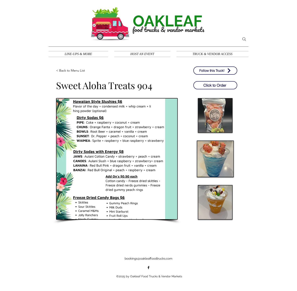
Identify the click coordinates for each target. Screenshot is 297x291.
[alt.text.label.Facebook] (148, 268)
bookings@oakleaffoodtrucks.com (148, 258)
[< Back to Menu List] (71, 70)
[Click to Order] (215, 85)
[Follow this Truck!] (215, 70)
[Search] (244, 39)
